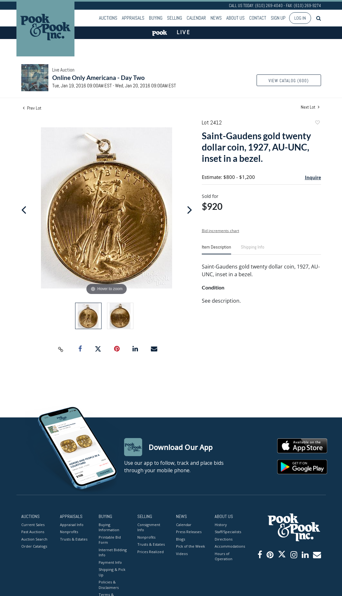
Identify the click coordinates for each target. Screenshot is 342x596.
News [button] (216, 18)
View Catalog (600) (289, 80)
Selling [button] (174, 18)
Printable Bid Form (110, 540)
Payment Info (110, 562)
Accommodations (229, 546)
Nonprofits (69, 531)
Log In (300, 18)
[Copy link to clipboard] (60, 349)
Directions (223, 539)
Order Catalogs (34, 546)
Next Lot (310, 107)
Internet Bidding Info (113, 552)
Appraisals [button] (133, 18)
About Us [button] (235, 18)
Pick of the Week (190, 546)
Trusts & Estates (73, 539)
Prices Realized (150, 551)
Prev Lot (32, 108)
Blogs (180, 539)
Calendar (196, 18)
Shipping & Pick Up (112, 572)
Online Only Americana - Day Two (98, 77)
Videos (182, 553)
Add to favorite (317, 123)
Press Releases (188, 531)
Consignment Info (148, 527)
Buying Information (109, 527)
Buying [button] (155, 18)
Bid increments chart (220, 230)
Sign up (278, 18)
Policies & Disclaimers (109, 585)
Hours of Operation (223, 556)
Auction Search (34, 539)
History (221, 524)
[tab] (216, 249)
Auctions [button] (108, 18)
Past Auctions (32, 531)
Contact (257, 18)
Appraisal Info (71, 524)
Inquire (313, 177)
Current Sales (32, 524)
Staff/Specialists (228, 531)
